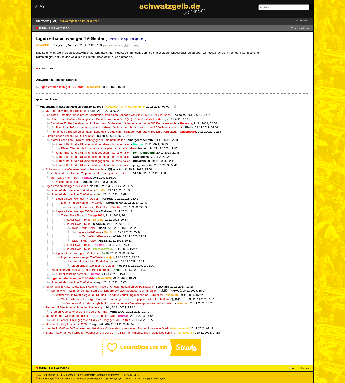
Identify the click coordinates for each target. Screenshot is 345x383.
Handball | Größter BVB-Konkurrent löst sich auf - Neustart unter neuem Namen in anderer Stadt (107, 328)
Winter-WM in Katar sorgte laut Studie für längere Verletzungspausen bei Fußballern (99, 286)
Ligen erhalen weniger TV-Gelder (66, 186)
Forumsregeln (157, 378)
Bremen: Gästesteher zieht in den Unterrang (73, 307)
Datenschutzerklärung (137, 378)
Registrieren (305, 20)
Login (295, 20)
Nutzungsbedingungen (111, 378)
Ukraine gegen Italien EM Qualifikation (69, 135)
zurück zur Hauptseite (54, 28)
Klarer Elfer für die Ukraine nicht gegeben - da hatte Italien (88, 140)
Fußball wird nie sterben (71, 274)
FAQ (54, 21)
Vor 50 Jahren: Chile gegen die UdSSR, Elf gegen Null (80, 315)
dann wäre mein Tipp (64, 177)
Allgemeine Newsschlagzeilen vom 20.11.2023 (71, 106)
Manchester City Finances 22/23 (66, 324)
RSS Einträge (45, 378)
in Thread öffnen (302, 28)
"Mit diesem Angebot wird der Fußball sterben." (81, 269)
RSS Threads (63, 378)
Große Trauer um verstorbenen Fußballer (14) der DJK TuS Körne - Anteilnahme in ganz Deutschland (110, 332)
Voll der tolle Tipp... (68, 181)
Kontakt (78, 378)
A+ (42, 6)
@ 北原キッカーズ (131, 45)
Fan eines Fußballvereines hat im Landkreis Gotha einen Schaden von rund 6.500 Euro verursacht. (108, 115)
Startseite (43, 21)
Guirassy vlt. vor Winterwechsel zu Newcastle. (74, 169)
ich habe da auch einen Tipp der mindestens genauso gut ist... (90, 173)
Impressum (91, 378)
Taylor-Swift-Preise (73, 215)
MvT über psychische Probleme (65, 110)
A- (37, 7)
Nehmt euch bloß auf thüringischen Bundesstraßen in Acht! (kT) (91, 119)
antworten (46, 68)
